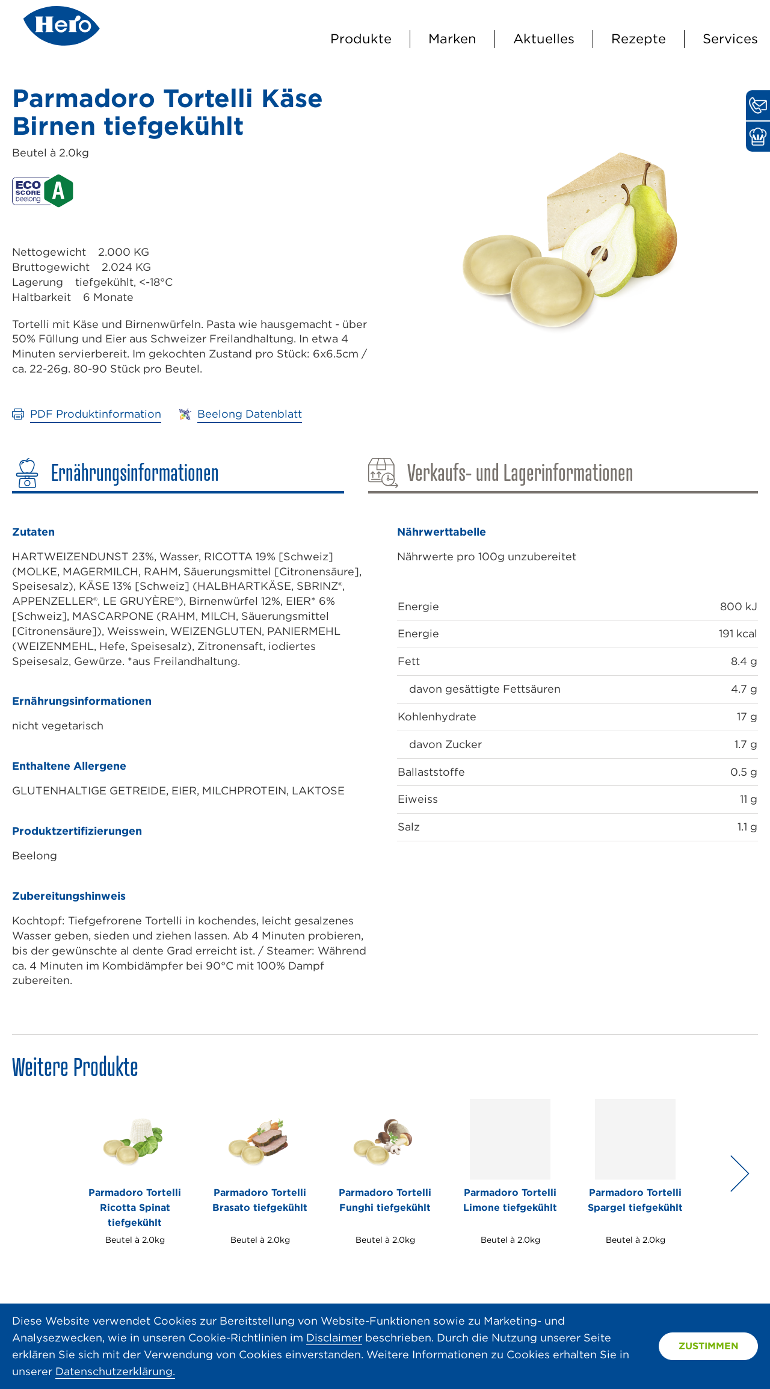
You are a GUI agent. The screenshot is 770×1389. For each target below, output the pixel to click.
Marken (452, 38)
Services (730, 38)
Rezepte (638, 38)
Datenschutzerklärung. (115, 1371)
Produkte (361, 38)
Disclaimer (334, 1337)
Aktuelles (543, 38)
